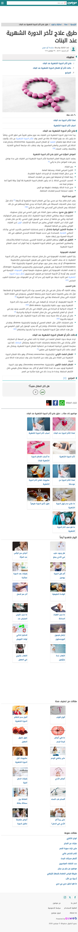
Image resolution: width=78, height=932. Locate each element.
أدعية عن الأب (71, 879)
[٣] (14, 200)
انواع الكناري (72, 838)
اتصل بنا (74, 903)
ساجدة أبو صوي (48, 47)
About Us (73, 913)
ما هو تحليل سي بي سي (66, 884)
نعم (42, 392)
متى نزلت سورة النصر (68, 848)
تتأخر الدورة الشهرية (24, 138)
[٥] (16, 296)
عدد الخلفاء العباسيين (68, 863)
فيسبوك (55, 403)
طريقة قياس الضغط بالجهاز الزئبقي (62, 874)
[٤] (66, 280)
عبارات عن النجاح (70, 843)
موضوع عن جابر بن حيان (67, 868)
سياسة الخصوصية (54, 908)
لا (35, 392)
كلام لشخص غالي (69, 853)
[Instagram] (65, 897)
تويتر (49, 403)
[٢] (53, 148)
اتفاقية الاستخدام (70, 908)
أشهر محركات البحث (69, 858)
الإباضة (18, 343)
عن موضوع (57, 903)
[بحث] (65, 3)
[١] (54, 148)
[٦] (28, 305)
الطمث (52, 142)
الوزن (20, 222)
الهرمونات (18, 270)
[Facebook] (75, 897)
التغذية (63, 233)
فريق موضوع (56, 913)
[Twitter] (70, 897)
